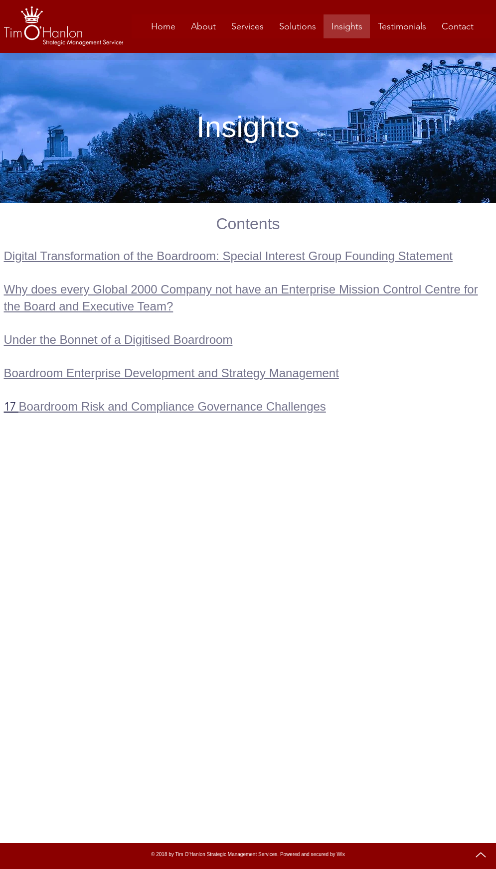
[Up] (481, 855)
